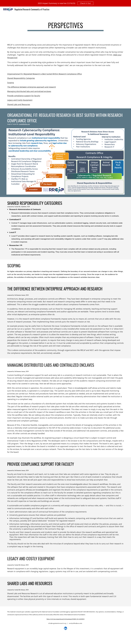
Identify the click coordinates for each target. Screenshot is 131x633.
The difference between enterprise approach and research (31, 87)
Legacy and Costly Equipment (19, 100)
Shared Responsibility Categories (21, 78)
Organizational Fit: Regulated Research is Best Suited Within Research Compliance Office (44, 74)
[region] (65, 3)
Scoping (10, 82)
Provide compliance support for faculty (23, 95)
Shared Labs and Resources (18, 104)
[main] (65, 26)
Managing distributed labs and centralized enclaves (29, 91)
